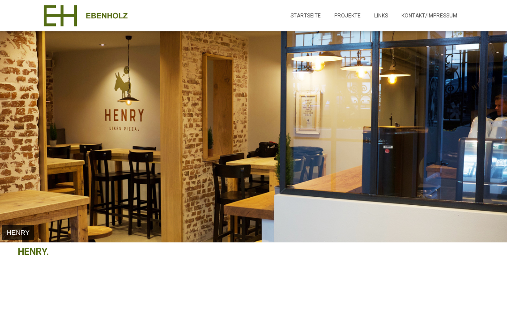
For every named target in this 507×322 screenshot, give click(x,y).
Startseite (305, 16)
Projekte (347, 16)
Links (381, 16)
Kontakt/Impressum (429, 16)
